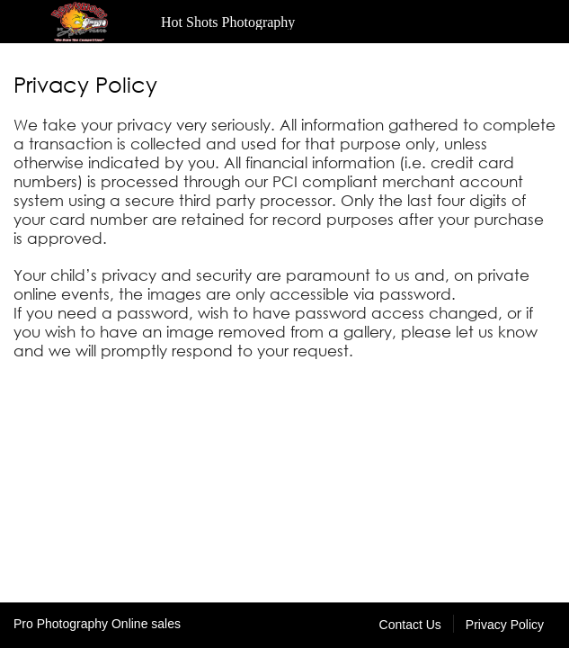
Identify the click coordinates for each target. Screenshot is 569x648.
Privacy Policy (505, 624)
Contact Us (410, 624)
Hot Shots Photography (228, 22)
